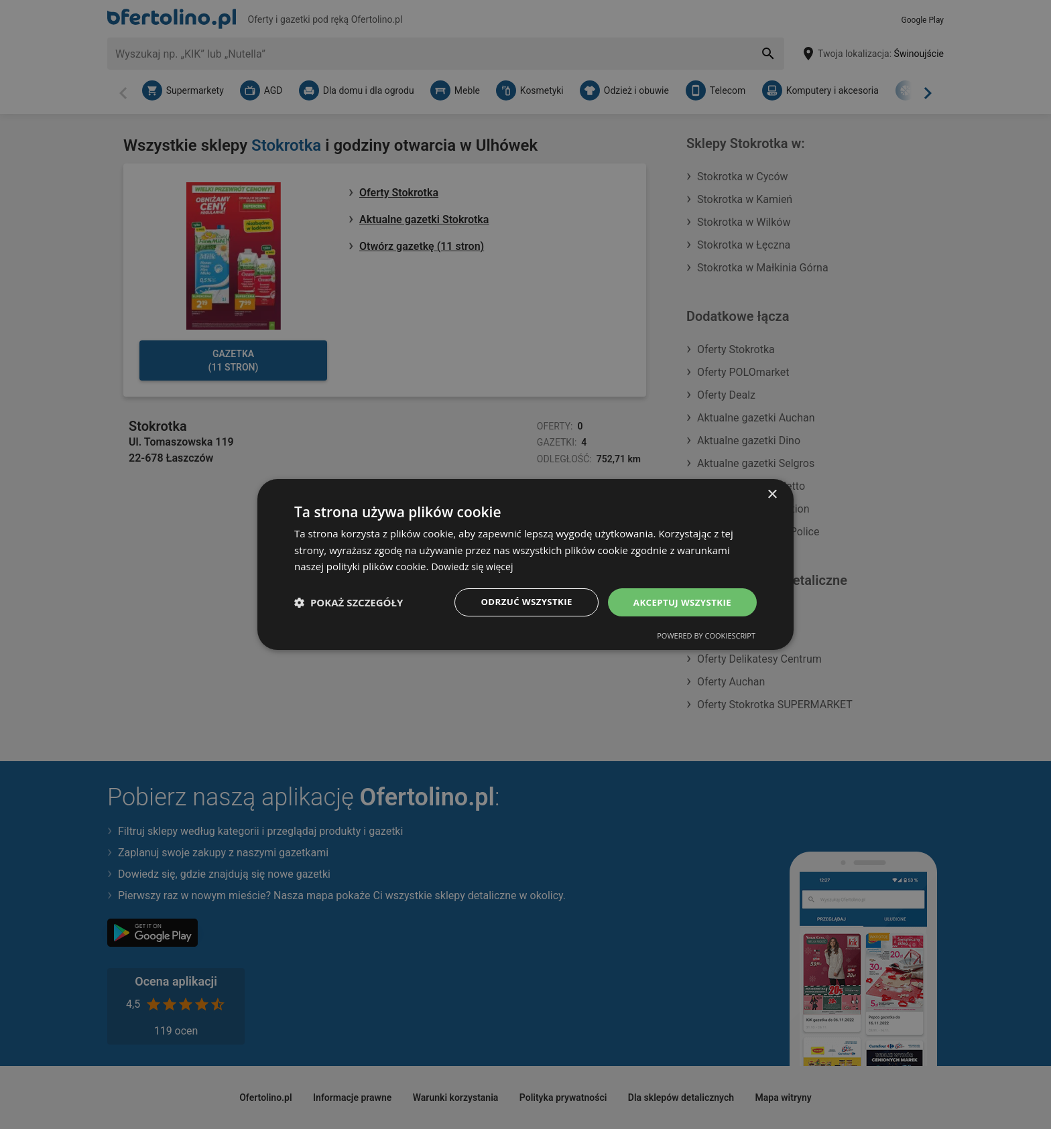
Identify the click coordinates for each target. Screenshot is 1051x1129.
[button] (348, 602)
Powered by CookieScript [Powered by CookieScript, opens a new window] (706, 637)
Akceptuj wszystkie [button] (679, 602)
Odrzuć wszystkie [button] (519, 602)
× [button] (772, 493)
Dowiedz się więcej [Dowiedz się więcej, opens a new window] (474, 565)
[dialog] (525, 564)
